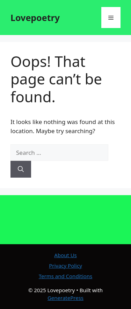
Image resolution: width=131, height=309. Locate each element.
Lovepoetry (35, 17)
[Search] (20, 169)
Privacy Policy (65, 265)
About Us (65, 255)
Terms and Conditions (66, 276)
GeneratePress (65, 297)
